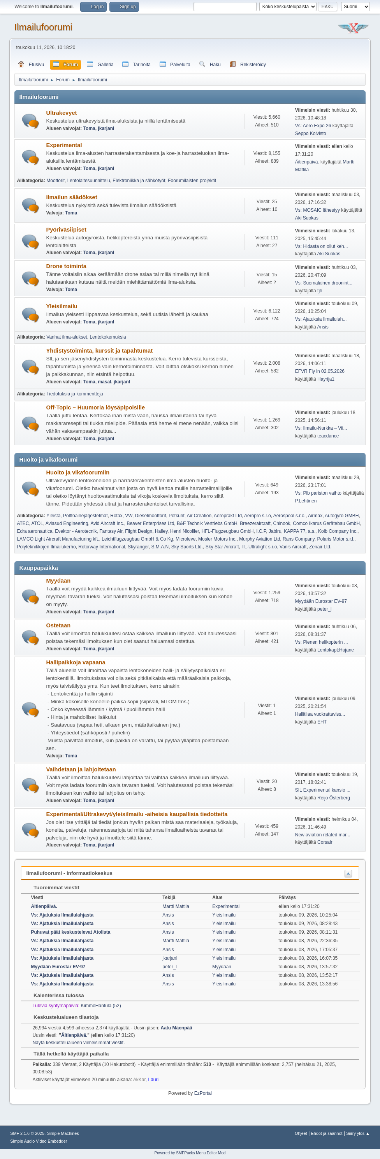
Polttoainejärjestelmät (85, 515)
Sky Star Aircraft (222, 547)
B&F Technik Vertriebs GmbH (207, 523)
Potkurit (177, 515)
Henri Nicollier (184, 531)
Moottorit (55, 180)
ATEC (23, 523)
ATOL (37, 523)
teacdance (328, 436)
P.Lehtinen (306, 501)
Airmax (315, 515)
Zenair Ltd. (320, 547)
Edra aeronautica (34, 531)
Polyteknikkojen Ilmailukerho (46, 547)
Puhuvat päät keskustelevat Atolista (70, 932)
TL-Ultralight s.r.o (259, 547)
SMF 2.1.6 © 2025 (27, 1133)
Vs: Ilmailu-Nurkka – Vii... (321, 428)
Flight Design (138, 531)
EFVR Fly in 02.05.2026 (320, 371)
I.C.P (261, 531)
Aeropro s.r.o (257, 515)
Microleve (185, 539)
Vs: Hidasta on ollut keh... (321, 246)
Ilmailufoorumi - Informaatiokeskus (69, 873)
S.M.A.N (160, 547)
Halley (161, 531)
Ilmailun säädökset (71, 197)
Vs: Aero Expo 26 (313, 125)
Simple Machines (63, 1133)
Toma (89, 128)
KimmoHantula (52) (101, 1005)
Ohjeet (301, 1133)
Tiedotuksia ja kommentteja (74, 394)
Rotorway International (101, 547)
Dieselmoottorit (150, 515)
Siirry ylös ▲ (357, 1133)
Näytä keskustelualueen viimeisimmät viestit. (78, 1042)
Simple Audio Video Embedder (38, 1141)
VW (128, 515)
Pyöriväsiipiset (66, 230)
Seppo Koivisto (310, 133)
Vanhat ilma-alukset (66, 337)
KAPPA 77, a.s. (299, 531)
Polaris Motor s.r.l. (335, 539)
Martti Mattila (175, 906)
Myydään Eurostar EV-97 (321, 601)
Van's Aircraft (293, 547)
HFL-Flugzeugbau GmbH (228, 531)
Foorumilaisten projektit (192, 180)
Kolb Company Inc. (337, 531)
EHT (322, 722)
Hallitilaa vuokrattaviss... (320, 714)
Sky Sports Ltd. (187, 547)
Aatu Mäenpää (176, 1028)
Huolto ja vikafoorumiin (77, 472)
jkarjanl (106, 128)
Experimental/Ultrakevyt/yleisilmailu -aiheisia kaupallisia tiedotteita (136, 814)
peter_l (324, 609)
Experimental (64, 145)
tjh (319, 290)
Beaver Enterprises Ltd (150, 523)
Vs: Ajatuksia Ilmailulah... (321, 319)
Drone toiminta (66, 266)
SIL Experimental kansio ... (322, 790)
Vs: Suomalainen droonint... (323, 283)
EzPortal (203, 1093)
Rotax (116, 515)
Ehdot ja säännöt (327, 1133)
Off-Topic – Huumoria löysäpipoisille (95, 407)
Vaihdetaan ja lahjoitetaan (81, 769)
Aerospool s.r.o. (289, 515)
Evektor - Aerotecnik (76, 531)
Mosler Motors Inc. (217, 539)
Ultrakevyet (61, 113)
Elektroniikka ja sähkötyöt (139, 180)
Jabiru (275, 531)
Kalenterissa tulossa (55, 995)
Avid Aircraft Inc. (107, 523)
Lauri (153, 1079)
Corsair (324, 842)
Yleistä (53, 515)
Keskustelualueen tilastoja (62, 1017)
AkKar (139, 1079)
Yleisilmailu (61, 306)
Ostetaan (58, 625)
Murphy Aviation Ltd (259, 539)
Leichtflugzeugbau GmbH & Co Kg (137, 539)
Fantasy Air (110, 531)
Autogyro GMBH (342, 515)
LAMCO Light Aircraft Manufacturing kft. (58, 539)
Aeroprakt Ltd (228, 515)
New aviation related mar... (322, 835)
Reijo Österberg (333, 798)
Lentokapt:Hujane (335, 650)
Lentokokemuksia (108, 337)
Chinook (281, 523)
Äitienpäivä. (307, 162)
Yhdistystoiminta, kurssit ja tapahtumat (99, 351)
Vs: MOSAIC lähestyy (317, 210)
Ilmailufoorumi (43, 27)
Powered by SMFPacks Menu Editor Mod (190, 1153)
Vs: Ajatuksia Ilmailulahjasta (62, 915)
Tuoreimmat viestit (52, 887)
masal (104, 382)
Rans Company (299, 539)
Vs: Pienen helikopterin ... (321, 642)
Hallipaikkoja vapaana (75, 662)
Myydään (58, 581)
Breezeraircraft (255, 523)
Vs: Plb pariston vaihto (318, 493)
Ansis (322, 327)
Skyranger (138, 547)
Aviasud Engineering (67, 523)
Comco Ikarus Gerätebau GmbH (326, 523)
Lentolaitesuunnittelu (88, 180)
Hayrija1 (325, 379)
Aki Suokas (306, 218)
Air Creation (199, 515)
